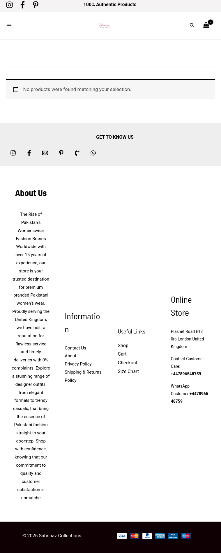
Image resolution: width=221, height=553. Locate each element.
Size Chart (128, 371)
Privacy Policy (78, 364)
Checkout (127, 362)
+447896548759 (186, 374)
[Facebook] (22, 4)
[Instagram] (9, 4)
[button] (192, 25)
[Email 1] (45, 153)
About (70, 355)
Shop (123, 345)
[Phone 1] (77, 153)
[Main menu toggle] (9, 25)
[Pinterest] (35, 4)
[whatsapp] (93, 153)
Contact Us (75, 348)
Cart (122, 354)
